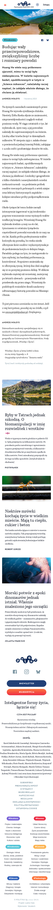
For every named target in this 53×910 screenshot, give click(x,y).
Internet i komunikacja (40, 887)
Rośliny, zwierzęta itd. (13, 865)
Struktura (14, 818)
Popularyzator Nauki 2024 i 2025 (24, 7)
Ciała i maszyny (39, 894)
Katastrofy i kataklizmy (13, 862)
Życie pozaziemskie (40, 831)
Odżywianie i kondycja (13, 894)
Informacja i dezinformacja (39, 872)
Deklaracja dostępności (26, 802)
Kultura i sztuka (13, 840)
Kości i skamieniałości (13, 859)
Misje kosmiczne (39, 837)
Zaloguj (46, 4)
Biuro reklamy (27, 792)
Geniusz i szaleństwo (39, 859)
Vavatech (31, 906)
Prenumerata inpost (26, 785)
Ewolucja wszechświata (39, 834)
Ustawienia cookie (26, 808)
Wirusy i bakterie (13, 884)
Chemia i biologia (13, 827)
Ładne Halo (30, 903)
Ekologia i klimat (13, 852)
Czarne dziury (39, 827)
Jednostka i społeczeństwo (40, 869)
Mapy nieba (40, 840)
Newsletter (27, 683)
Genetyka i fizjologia (40, 862)
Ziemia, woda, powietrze (13, 856)
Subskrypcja (27, 692)
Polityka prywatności (26, 805)
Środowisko (10, 40)
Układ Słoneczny (40, 824)
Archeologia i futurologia (40, 865)
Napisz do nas (26, 795)
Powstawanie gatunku (40, 852)
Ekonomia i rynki (13, 837)
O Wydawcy (26, 789)
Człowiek (40, 846)
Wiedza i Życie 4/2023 (15, 350)
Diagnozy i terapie (13, 887)
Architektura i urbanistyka (39, 884)
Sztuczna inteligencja (13, 834)
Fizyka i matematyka (13, 824)
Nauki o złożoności (13, 831)
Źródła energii (40, 890)
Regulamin (27, 798)
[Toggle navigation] (5, 5)
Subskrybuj (26, 782)
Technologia (40, 878)
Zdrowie (14, 878)
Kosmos (40, 818)
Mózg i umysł (39, 856)
